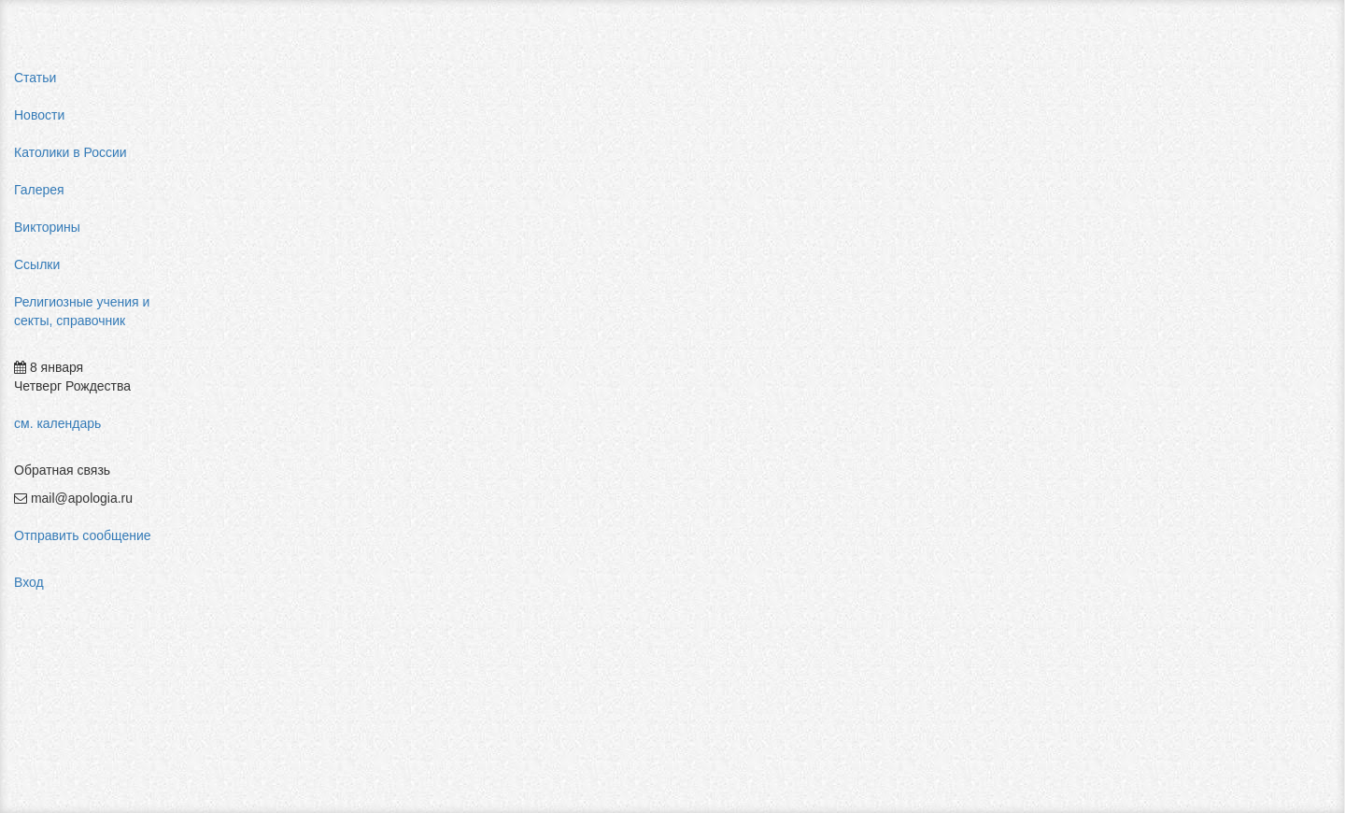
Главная (239, 82)
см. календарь (57, 423)
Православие (624, 82)
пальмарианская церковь (1146, 317)
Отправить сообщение (82, 535)
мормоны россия (1120, 336)
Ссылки (37, 264)
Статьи (35, 77)
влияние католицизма (1135, 261)
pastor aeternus (1114, 224)
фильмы (1095, 448)
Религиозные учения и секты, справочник (81, 311)
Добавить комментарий (284, 455)
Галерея (39, 189)
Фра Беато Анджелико (1136, 429)
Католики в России (70, 152)
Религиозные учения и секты (372, 82)
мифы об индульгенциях (1143, 242)
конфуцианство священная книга (1169, 355)
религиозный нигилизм (1138, 373)
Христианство (521, 82)
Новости (39, 114)
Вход (29, 582)
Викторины (47, 227)
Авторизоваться (993, 434)
